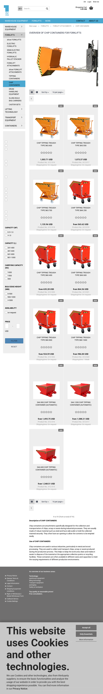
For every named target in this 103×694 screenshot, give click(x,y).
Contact (80, 21)
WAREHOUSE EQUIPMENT (16, 21)
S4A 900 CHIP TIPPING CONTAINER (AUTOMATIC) (46, 403)
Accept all (86, 628)
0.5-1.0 (9, 232)
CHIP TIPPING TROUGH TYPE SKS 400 (46, 144)
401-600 (9, 251)
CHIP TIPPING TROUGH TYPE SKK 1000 (80, 338)
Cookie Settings (12, 601)
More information (86, 639)
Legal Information (13, 583)
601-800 (9, 254)
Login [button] (89, 2)
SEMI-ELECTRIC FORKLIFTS (13, 51)
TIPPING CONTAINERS (14, 77)
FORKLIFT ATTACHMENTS (13, 64)
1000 (8, 272)
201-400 (9, 247)
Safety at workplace (36, 587)
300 (8, 279)
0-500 (8, 293)
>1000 (9, 300)
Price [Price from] (7, 322)
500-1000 (10, 297)
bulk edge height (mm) (13, 288)
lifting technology (35, 580)
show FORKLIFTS (14, 40)
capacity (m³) (11, 228)
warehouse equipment (37, 578)
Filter (14, 341)
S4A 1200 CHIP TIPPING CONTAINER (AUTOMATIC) (80, 403)
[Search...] (20, 8)
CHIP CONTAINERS (14, 83)
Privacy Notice (20, 688)
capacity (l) (10, 243)
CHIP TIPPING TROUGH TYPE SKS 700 (46, 209)
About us (93, 21)
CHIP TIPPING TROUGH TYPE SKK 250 (80, 209)
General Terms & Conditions (12, 580)
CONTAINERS (11, 126)
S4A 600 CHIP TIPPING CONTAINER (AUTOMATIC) (46, 468)
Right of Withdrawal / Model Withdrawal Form (15, 595)
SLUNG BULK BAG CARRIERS (15, 99)
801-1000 (10, 257)
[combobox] (45, 92)
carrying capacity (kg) (14, 266)
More (48, 21)
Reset (14, 347)
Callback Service (12, 599)
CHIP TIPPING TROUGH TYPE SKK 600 (80, 274)
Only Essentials (86, 634)
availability (11, 308)
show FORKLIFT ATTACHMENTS (15, 70)
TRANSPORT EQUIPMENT (10, 118)
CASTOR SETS (14, 104)
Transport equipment (36, 583)
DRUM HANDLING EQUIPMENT (14, 91)
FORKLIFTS (36, 21)
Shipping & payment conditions (14, 590)
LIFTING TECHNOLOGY (11, 110)
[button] (84, 1)
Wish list (96, 2)
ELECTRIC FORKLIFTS (11, 45)
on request (10, 312)
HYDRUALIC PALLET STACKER (14, 58)
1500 (8, 275)
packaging (32, 585)
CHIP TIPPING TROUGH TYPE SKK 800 (46, 338)
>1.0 (8, 235)
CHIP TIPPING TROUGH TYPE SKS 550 (80, 144)
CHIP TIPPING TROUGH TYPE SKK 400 (46, 274)
